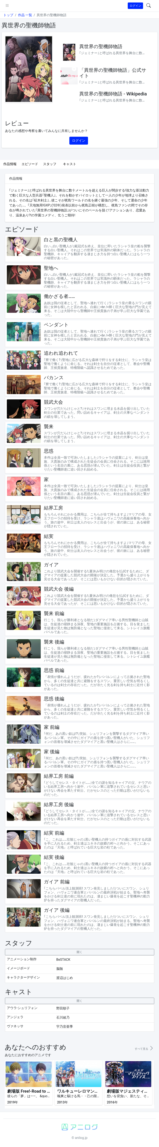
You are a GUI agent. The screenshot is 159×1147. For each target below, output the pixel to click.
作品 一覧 (25, 15)
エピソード (30, 164)
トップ (8, 15)
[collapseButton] (79, 952)
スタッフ (49, 164)
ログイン (135, 5)
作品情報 (10, 164)
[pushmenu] (7, 6)
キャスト (69, 164)
